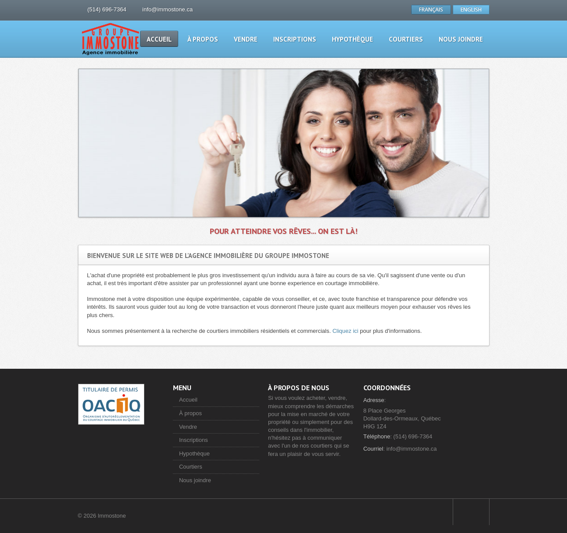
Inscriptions (294, 39)
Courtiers (406, 39)
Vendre (245, 39)
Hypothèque (352, 39)
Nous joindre (461, 39)
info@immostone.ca (167, 9)
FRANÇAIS (431, 9)
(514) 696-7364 (107, 9)
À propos (202, 39)
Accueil (159, 39)
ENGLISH (471, 9)
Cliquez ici (345, 331)
